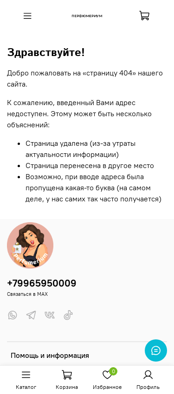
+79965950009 (42, 283)
